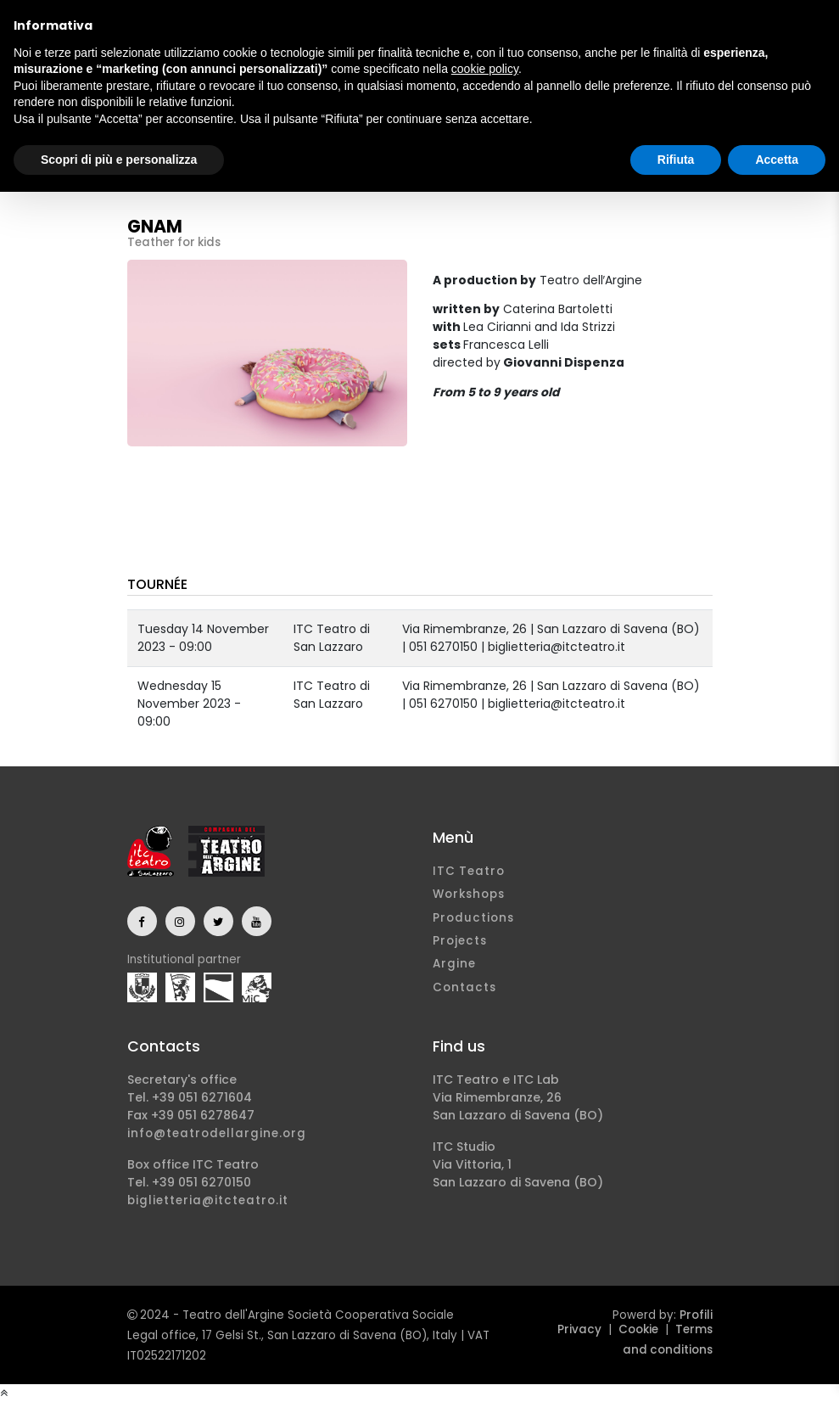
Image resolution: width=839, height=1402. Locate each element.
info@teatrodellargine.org (216, 1133)
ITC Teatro (469, 871)
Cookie (638, 1329)
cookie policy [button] (484, 69)
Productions (473, 918)
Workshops (469, 894)
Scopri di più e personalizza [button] (119, 159)
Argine (454, 964)
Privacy (579, 1329)
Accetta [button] (776, 159)
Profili (696, 1315)
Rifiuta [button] (676, 159)
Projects (460, 941)
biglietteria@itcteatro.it (207, 1200)
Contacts (464, 987)
